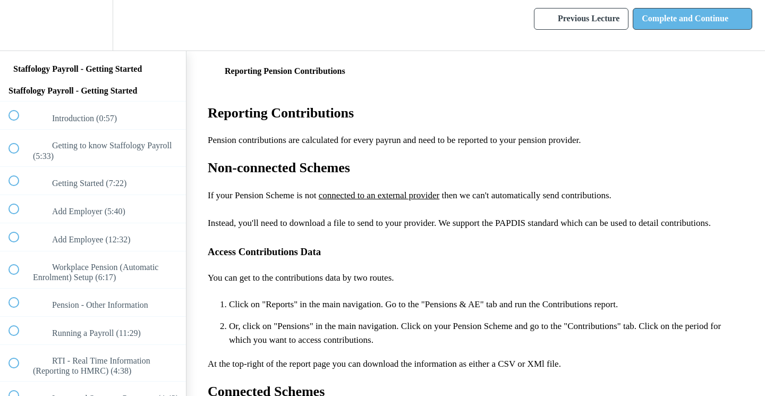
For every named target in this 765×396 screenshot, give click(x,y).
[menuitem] (93, 25)
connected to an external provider (379, 195)
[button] (19, 25)
